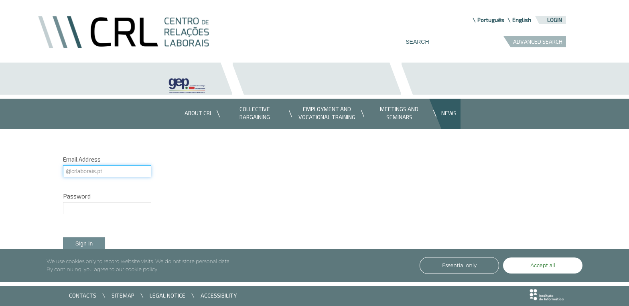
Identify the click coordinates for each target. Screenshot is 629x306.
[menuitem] (197, 114)
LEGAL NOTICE (167, 295)
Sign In (84, 243)
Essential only (459, 265)
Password (77, 196)
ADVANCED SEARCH (537, 41)
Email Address (82, 159)
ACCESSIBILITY (219, 295)
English (521, 19)
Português (490, 19)
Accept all (542, 265)
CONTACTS (82, 295)
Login (554, 19)
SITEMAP (123, 295)
